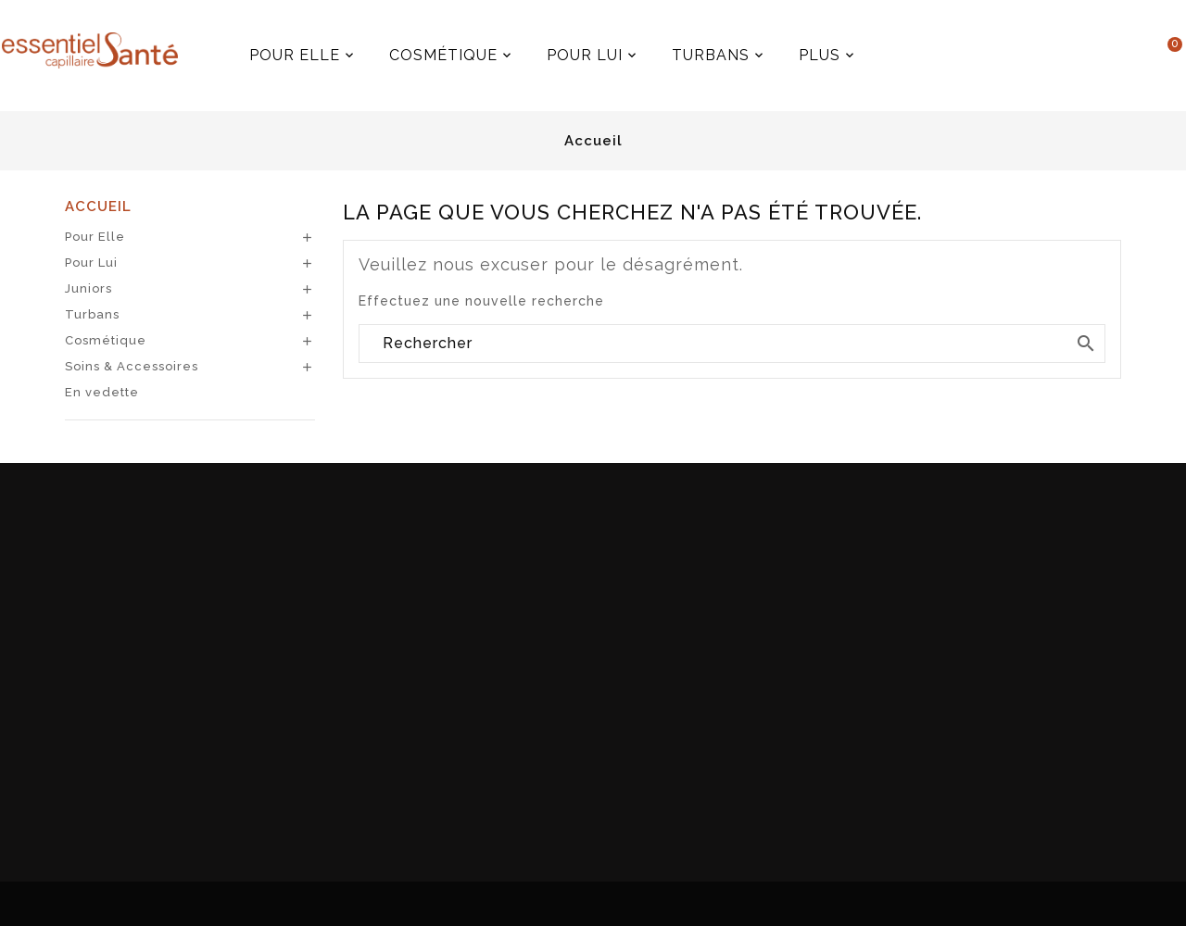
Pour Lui (91, 262)
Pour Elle (95, 237)
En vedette (102, 392)
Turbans (92, 314)
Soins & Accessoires (131, 366)
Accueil (98, 206)
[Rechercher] (732, 343)
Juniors (88, 288)
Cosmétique (105, 340)
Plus (860, 48)
